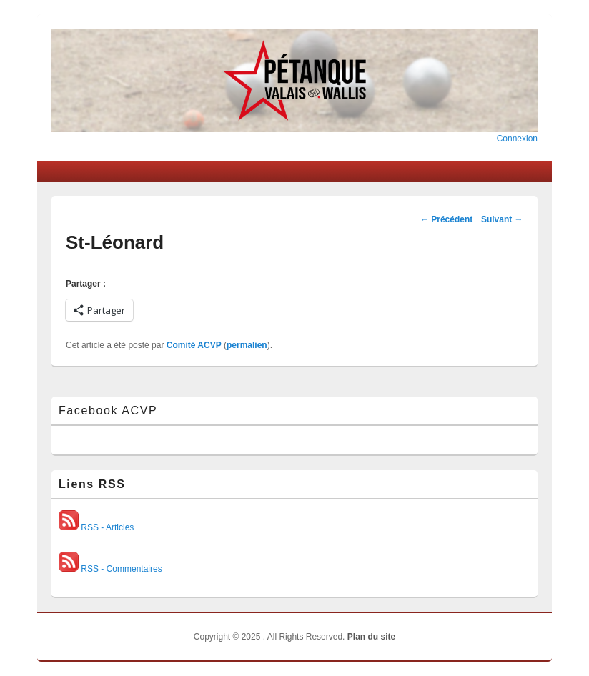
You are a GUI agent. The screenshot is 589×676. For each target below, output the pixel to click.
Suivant (502, 219)
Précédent (446, 219)
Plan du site (371, 637)
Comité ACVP (194, 345)
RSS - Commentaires (110, 569)
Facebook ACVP (108, 410)
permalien (247, 345)
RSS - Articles (96, 527)
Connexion (517, 139)
